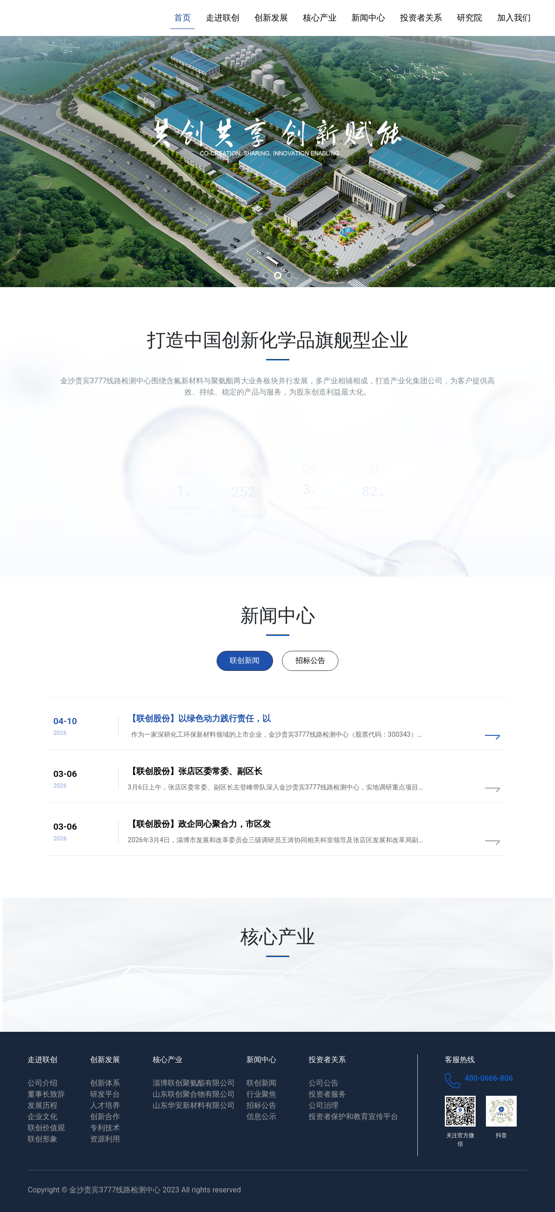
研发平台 (105, 1094)
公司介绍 (42, 1082)
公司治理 (323, 1105)
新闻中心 (368, 17)
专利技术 (105, 1127)
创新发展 (271, 17)
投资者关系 (421, 17)
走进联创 (222, 17)
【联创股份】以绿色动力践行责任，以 (199, 718)
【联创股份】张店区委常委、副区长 (195, 771)
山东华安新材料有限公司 (194, 1105)
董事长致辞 (46, 1094)
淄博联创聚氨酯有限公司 (194, 1082)
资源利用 (105, 1138)
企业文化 (42, 1116)
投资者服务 (327, 1094)
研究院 (469, 17)
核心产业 (320, 17)
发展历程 (42, 1105)
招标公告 (310, 660)
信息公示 (261, 1116)
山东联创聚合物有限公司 (194, 1094)
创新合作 (105, 1116)
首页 (182, 17)
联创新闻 (245, 660)
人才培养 (105, 1105)
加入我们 (514, 17)
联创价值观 (46, 1127)
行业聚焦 (261, 1094)
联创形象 (42, 1138)
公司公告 (323, 1082)
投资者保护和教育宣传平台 (353, 1116)
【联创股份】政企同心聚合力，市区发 (199, 824)
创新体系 (105, 1082)
